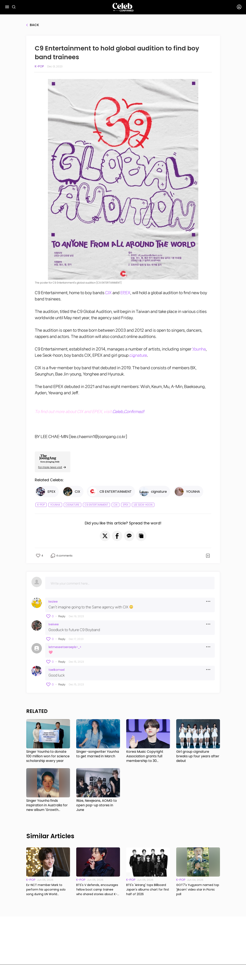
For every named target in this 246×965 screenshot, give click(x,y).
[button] (105, 536)
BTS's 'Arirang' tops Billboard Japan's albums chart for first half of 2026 (147, 889)
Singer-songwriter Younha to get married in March (97, 754)
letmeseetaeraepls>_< (65, 647)
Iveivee (54, 624)
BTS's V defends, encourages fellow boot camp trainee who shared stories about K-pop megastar (97, 889)
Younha (199, 349)
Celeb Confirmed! (128, 412)
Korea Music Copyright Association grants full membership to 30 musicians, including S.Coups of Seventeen (144, 756)
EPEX (125, 293)
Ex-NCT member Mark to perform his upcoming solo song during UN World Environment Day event (46, 889)
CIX (108, 293)
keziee (53, 601)
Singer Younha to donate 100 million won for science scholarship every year (48, 756)
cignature (138, 355)
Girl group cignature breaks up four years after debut (197, 756)
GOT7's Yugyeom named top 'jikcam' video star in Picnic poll (197, 889)
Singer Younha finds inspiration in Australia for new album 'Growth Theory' (47, 805)
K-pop (39, 66)
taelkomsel (57, 670)
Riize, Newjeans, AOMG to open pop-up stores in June (96, 805)
